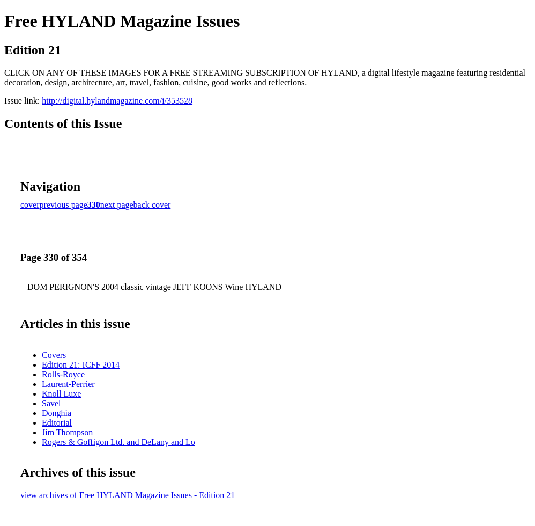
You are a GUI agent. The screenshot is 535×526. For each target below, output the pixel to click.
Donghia (56, 413)
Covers (54, 355)
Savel (51, 403)
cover (30, 204)
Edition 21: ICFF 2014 (81, 364)
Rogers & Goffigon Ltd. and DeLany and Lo (118, 442)
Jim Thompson (67, 432)
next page (116, 204)
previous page (63, 204)
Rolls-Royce (63, 374)
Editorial (57, 422)
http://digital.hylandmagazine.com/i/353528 (117, 100)
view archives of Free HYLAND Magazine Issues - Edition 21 (127, 495)
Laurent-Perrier (68, 384)
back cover (152, 204)
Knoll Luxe (61, 393)
